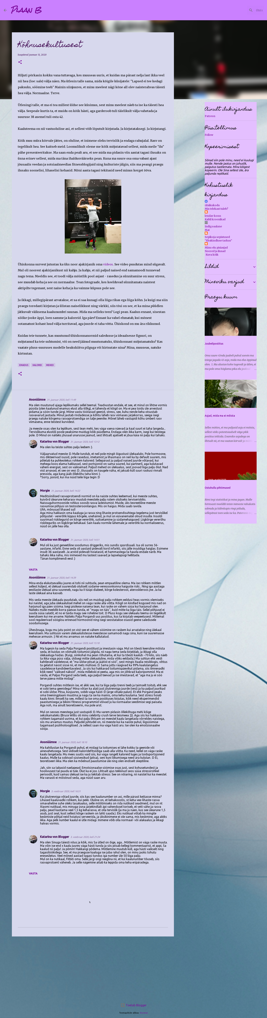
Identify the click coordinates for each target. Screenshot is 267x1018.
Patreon (210, 116)
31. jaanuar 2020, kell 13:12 (84, 441)
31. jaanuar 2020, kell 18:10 (72, 742)
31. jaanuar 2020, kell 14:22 (65, 490)
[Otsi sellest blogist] (244, 10)
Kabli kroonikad (215, 219)
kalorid (37, 365)
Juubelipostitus (214, 343)
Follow (209, 135)
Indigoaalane (213, 226)
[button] (20, 62)
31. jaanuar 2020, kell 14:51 (84, 539)
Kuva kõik (212, 254)
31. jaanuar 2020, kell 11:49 (61, 399)
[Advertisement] (92, 968)
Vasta (33, 569)
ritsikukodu (212, 205)
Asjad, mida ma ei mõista (220, 415)
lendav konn (213, 215)
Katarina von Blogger (54, 441)
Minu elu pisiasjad (216, 247)
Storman (144, 1013)
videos (108, 264)
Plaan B (26, 10)
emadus (23, 365)
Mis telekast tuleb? (216, 208)
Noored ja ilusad (215, 251)
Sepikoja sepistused (217, 237)
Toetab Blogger (133, 1005)
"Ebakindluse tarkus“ (218, 240)
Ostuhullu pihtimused (217, 487)
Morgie (45, 490)
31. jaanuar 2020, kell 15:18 (84, 643)
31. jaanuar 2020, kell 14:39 (61, 577)
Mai (207, 230)
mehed (50, 365)
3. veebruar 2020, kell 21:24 (85, 837)
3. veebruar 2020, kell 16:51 (66, 791)
